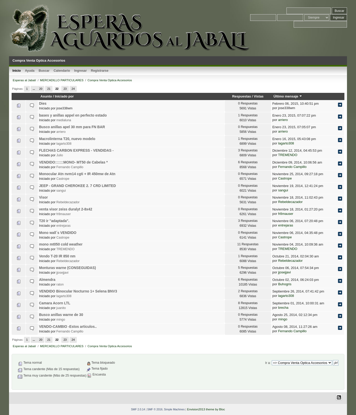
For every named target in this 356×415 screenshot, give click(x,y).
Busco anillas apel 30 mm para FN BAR (72, 127)
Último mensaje (288, 96)
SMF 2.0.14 (138, 409)
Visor (43, 197)
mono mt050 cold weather (60, 244)
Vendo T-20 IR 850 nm (57, 256)
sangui (61, 190)
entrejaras (63, 225)
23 (64, 88)
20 (40, 88)
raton (60, 284)
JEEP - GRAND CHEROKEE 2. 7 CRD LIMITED (77, 186)
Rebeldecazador (68, 202)
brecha (283, 308)
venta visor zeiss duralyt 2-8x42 (65, 209)
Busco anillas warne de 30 (61, 315)
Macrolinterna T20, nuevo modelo (67, 139)
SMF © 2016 (155, 409)
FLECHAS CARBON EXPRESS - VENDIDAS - (76, 150)
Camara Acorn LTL (54, 303)
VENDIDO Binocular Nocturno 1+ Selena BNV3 (78, 291)
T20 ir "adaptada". (54, 221)
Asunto (46, 96)
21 (48, 88)
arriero (283, 120)
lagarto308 (64, 143)
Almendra (47, 280)
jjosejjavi (62, 272)
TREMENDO (287, 155)
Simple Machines (174, 409)
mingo (60, 319)
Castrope (62, 179)
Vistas (259, 96)
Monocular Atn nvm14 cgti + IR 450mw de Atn (77, 174)
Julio (59, 155)
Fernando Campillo (69, 167)
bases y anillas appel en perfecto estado (73, 115)
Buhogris (285, 284)
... (34, 88)
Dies (42, 103)
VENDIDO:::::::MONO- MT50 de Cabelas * (73, 162)
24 (73, 88)
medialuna (63, 120)
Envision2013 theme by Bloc (206, 409)
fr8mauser (63, 214)
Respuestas (241, 96)
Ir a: (267, 363)
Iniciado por (64, 96)
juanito (61, 308)
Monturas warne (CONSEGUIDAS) (67, 268)
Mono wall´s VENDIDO (57, 233)
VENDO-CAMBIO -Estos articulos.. (68, 327)
